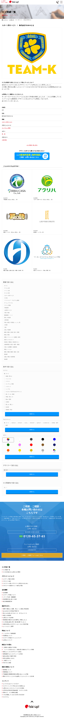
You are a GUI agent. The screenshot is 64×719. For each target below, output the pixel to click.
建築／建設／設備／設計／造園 (11, 332)
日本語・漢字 (55, 423)
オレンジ (8, 451)
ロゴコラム (6, 697)
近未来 (7, 407)
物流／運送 (7, 334)
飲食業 (5, 359)
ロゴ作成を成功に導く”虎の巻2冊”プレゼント (14, 622)
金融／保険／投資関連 (9, 356)
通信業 (5, 354)
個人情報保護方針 (7, 601)
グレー (31, 440)
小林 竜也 (4, 140)
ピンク (19, 445)
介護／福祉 (7, 312)
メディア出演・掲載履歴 (9, 597)
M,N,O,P (32, 423)
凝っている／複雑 (10, 394)
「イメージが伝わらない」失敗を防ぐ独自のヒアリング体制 (18, 649)
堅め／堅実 (8, 399)
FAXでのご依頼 (7, 662)
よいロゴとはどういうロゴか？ (11, 683)
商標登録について (7, 672)
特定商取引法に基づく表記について (32, 715)
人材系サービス (8, 310)
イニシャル (8, 379)
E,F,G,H (20, 423)
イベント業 (7, 290)
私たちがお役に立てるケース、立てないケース (15, 613)
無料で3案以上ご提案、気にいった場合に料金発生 (16, 609)
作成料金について (7, 635)
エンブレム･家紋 (10, 384)
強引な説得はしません (9, 658)
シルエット (8, 386)
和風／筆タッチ (9, 397)
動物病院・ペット (8, 315)
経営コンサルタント (9, 339)
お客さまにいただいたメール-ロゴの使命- (13, 688)
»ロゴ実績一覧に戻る (32, 145)
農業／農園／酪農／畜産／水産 (11, 352)
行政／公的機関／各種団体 (10, 347)
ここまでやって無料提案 (9, 633)
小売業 (5, 325)
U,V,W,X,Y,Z (46, 423)
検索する (32, 414)
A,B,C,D (13, 423)
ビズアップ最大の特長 (9, 579)
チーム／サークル (8, 303)
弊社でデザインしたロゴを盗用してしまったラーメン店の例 (18, 676)
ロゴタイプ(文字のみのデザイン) (13, 391)
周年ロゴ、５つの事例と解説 (10, 692)
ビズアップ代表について (9, 595)
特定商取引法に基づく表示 (10, 599)
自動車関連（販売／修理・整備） (12, 344)
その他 (5, 298)
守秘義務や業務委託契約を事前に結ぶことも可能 (15, 674)
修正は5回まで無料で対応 (9, 656)
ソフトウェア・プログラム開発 (11, 300)
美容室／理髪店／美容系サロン (11, 342)
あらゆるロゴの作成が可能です (11, 611)
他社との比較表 (7, 615)
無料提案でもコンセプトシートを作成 (12, 654)
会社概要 (5, 592)
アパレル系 (7, 288)
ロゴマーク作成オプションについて (12, 637)
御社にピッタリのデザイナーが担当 (12, 651)
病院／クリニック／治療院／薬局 (12, 337)
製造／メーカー (8, 349)
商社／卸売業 (7, 317)
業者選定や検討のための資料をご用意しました (15, 620)
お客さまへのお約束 (8, 617)
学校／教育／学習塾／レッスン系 (12, 322)
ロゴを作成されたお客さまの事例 (11, 572)
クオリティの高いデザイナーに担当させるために (15, 583)
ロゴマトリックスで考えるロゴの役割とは (14, 686)
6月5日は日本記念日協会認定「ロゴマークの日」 (15, 690)
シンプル (8, 389)
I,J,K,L (26, 423)
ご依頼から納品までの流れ (10, 647)
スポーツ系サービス (9, 295)
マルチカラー (54, 451)
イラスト (8, 381)
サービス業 (7, 293)
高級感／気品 (9, 409)
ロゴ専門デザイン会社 (10, 1)
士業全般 (6, 320)
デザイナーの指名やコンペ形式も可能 (12, 585)
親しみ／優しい (9, 404)
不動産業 (6, 307)
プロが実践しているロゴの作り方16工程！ (14, 694)
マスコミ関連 (7, 305)
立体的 (7, 402)
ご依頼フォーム (7, 660)
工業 (5, 327)
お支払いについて (7, 640)
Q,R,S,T (39, 423)
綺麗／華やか (9, 376)
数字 (7, 425)
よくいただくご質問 (8, 626)
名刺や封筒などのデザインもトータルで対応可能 (15, 624)
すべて (5, 285)
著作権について (7, 670)
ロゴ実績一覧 (6, 570)
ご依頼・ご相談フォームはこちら (32, 555)
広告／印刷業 (7, 330)
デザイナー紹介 (7, 581)
